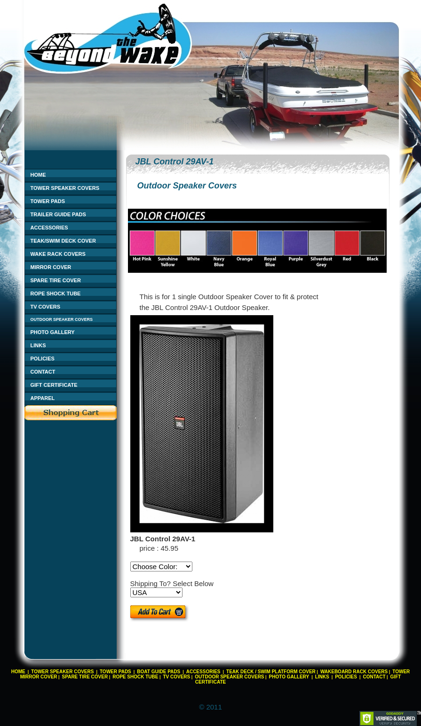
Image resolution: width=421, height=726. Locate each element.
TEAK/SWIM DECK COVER (63, 241)
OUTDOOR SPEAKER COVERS (62, 319)
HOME (38, 175)
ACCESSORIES (49, 227)
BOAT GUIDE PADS (158, 671)
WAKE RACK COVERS (58, 254)
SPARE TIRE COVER (56, 280)
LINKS (38, 345)
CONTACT (43, 372)
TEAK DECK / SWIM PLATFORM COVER (271, 671)
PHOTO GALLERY (53, 332)
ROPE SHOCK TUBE (56, 293)
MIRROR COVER (51, 267)
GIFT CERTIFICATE (54, 385)
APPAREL (43, 398)
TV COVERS (46, 307)
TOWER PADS (48, 201)
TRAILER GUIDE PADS (58, 214)
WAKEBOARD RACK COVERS (354, 671)
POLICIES (43, 358)
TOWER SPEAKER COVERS (65, 188)
